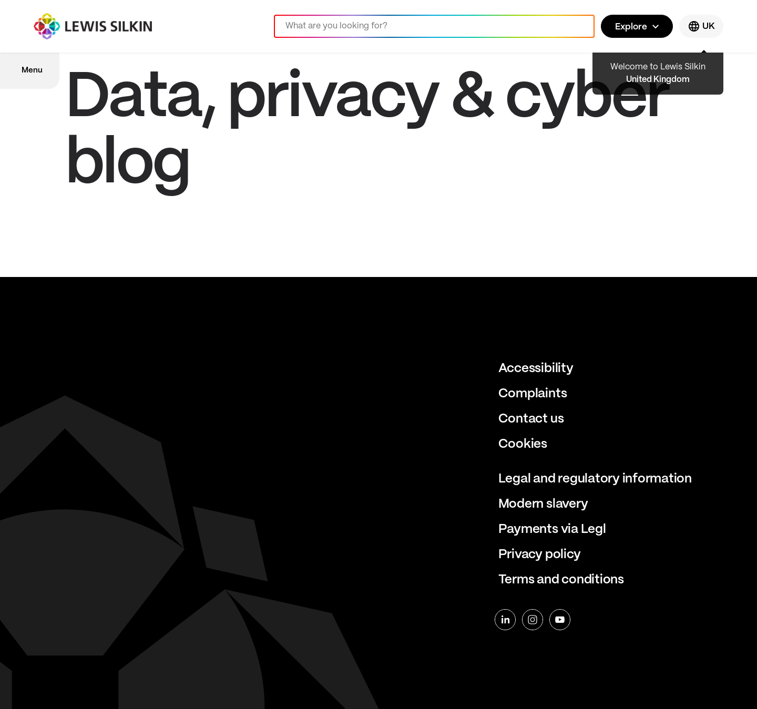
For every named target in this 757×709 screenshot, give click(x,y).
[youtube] (560, 620)
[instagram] (533, 620)
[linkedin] (505, 620)
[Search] (434, 26)
